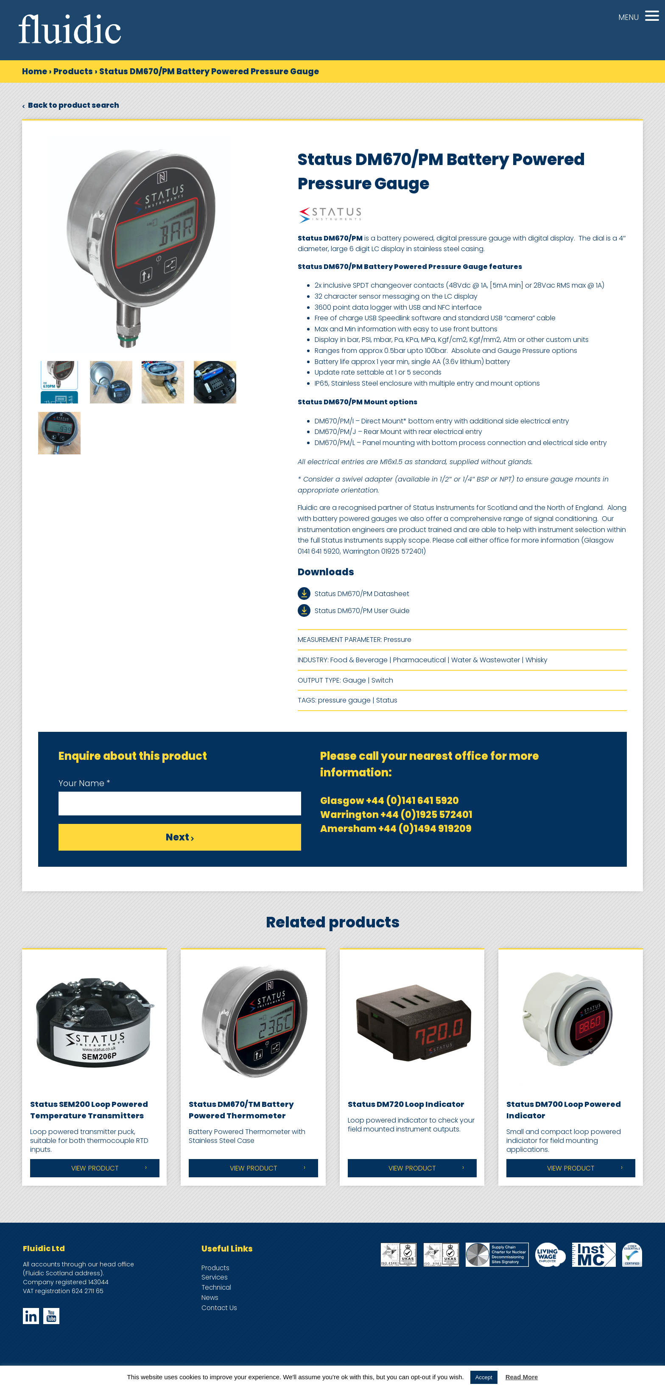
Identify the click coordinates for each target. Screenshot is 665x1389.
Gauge (354, 680)
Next (180, 837)
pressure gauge (344, 700)
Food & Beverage (359, 660)
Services (214, 1277)
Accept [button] (483, 1377)
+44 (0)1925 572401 (426, 814)
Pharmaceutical (419, 660)
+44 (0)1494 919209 (425, 828)
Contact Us (219, 1307)
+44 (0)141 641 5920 (412, 800)
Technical (216, 1287)
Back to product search (70, 105)
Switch (382, 680)
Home (34, 71)
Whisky (536, 660)
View (94, 1168)
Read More (522, 1377)
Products (73, 71)
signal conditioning (565, 519)
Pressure (397, 639)
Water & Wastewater (485, 660)
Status (386, 700)
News (209, 1297)
